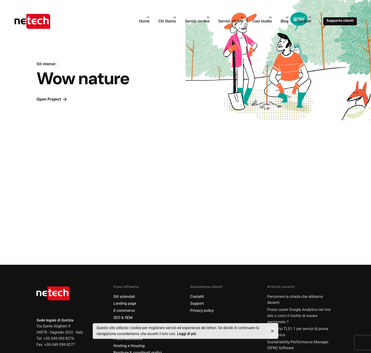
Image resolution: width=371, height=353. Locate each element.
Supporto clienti (340, 20)
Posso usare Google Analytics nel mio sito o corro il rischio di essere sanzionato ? (299, 315)
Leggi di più (186, 334)
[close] (272, 331)
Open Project (51, 99)
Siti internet (45, 64)
